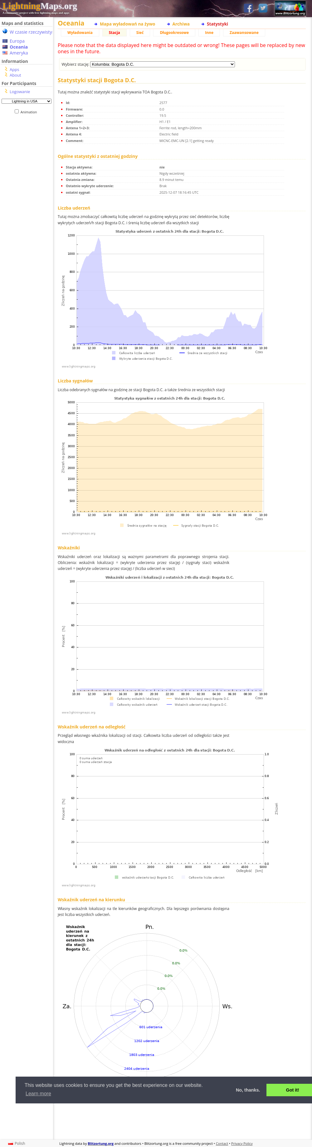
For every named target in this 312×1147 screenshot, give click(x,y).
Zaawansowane (244, 32)
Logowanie (20, 91)
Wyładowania (80, 32)
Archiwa (181, 24)
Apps (14, 69)
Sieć (140, 32)
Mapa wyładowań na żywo (127, 24)
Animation (30, 112)
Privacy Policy (242, 1143)
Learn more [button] (38, 1093)
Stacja (114, 32)
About (15, 75)
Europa (17, 41)
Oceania (19, 47)
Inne (209, 32)
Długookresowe (174, 32)
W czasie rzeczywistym (33, 32)
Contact (222, 1143)
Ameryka (19, 53)
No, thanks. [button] (248, 1090)
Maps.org (39, 6)
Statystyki (217, 24)
